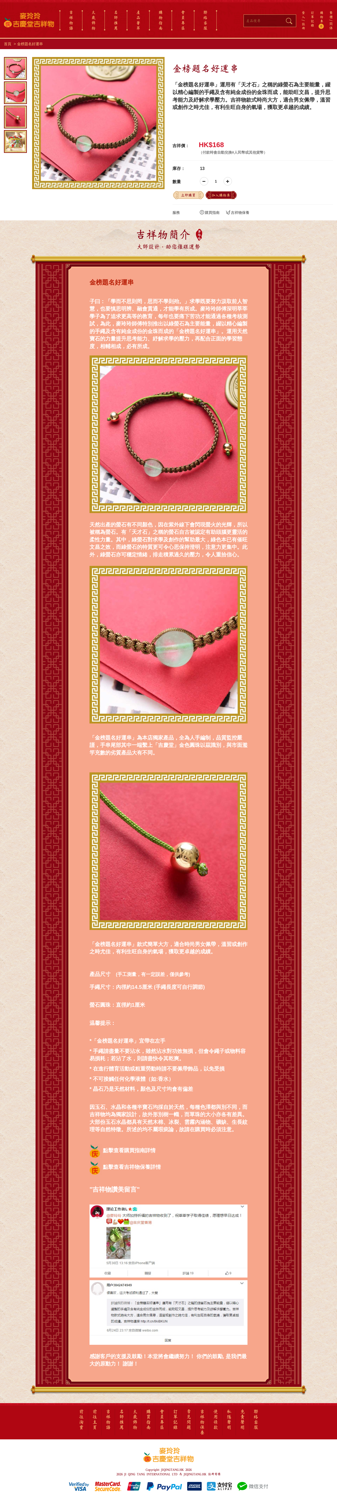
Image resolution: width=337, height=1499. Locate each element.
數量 (176, 181)
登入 (303, 15)
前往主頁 (94, 1419)
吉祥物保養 (237, 212)
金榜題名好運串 (30, 44)
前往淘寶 (81, 1419)
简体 (331, 26)
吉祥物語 (71, 20)
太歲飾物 (93, 20)
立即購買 (188, 195)
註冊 (303, 26)
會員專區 (183, 20)
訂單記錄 (312, 19)
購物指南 (160, 20)
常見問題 (188, 1419)
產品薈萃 (138, 20)
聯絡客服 (205, 20)
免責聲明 (242, 1419)
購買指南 (210, 212)
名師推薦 (116, 20)
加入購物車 (221, 195)
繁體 (331, 15)
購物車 (322, 20)
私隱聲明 (229, 1419)
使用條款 (215, 1419)
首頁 (7, 44)
